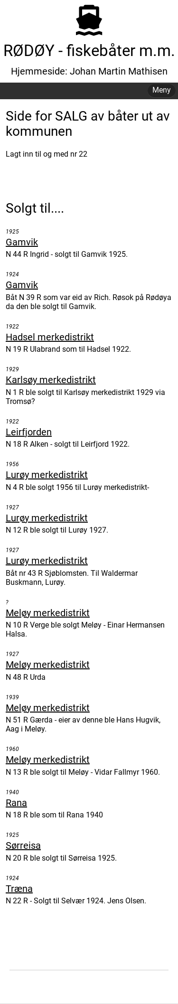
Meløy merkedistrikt (48, 613)
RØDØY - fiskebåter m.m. (89, 50)
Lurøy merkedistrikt (47, 474)
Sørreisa (23, 845)
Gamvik (22, 242)
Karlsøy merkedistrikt (51, 380)
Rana (16, 803)
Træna (19, 888)
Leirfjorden (29, 432)
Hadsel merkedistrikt (50, 337)
